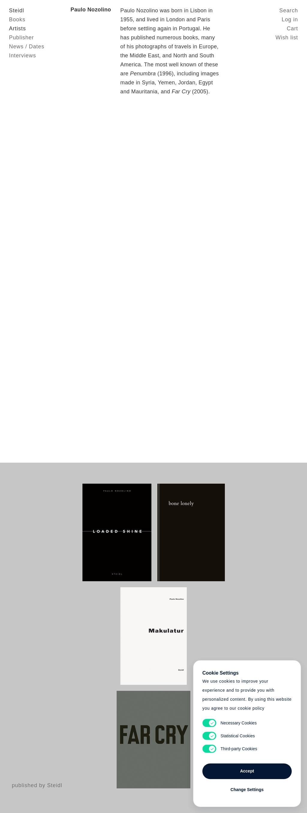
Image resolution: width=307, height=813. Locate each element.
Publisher (21, 38)
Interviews (22, 56)
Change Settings (247, 789)
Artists (17, 29)
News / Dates (26, 47)
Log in (290, 20)
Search (288, 11)
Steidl (16, 11)
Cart (292, 29)
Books (17, 20)
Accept (247, 771)
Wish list (287, 38)
